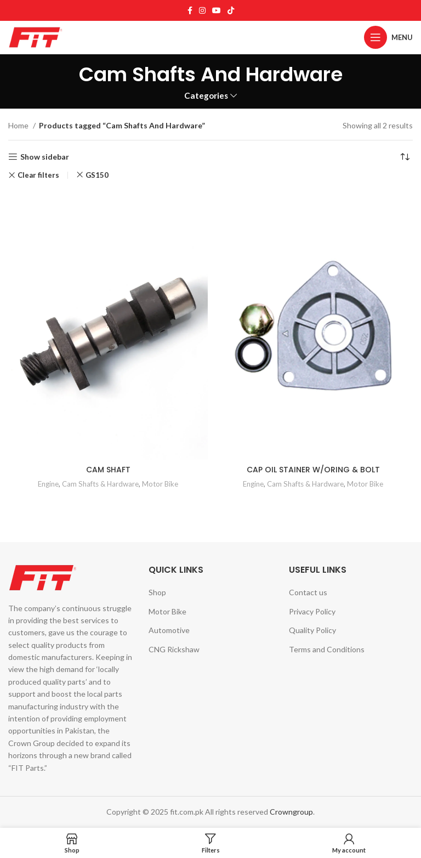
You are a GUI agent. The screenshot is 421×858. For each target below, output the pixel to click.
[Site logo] (35, 36)
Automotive (169, 630)
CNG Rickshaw (174, 649)
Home (19, 125)
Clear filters (38, 175)
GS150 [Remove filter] (97, 175)
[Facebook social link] (190, 10)
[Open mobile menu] (388, 37)
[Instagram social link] (202, 10)
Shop (157, 592)
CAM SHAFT (108, 469)
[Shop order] (404, 157)
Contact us (308, 592)
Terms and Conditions (327, 649)
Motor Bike (160, 483)
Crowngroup (291, 811)
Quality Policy (312, 630)
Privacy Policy (312, 611)
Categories (206, 96)
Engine (48, 483)
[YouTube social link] (216, 10)
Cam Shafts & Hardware (100, 483)
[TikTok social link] (230, 10)
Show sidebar (44, 157)
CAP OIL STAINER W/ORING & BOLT (313, 469)
